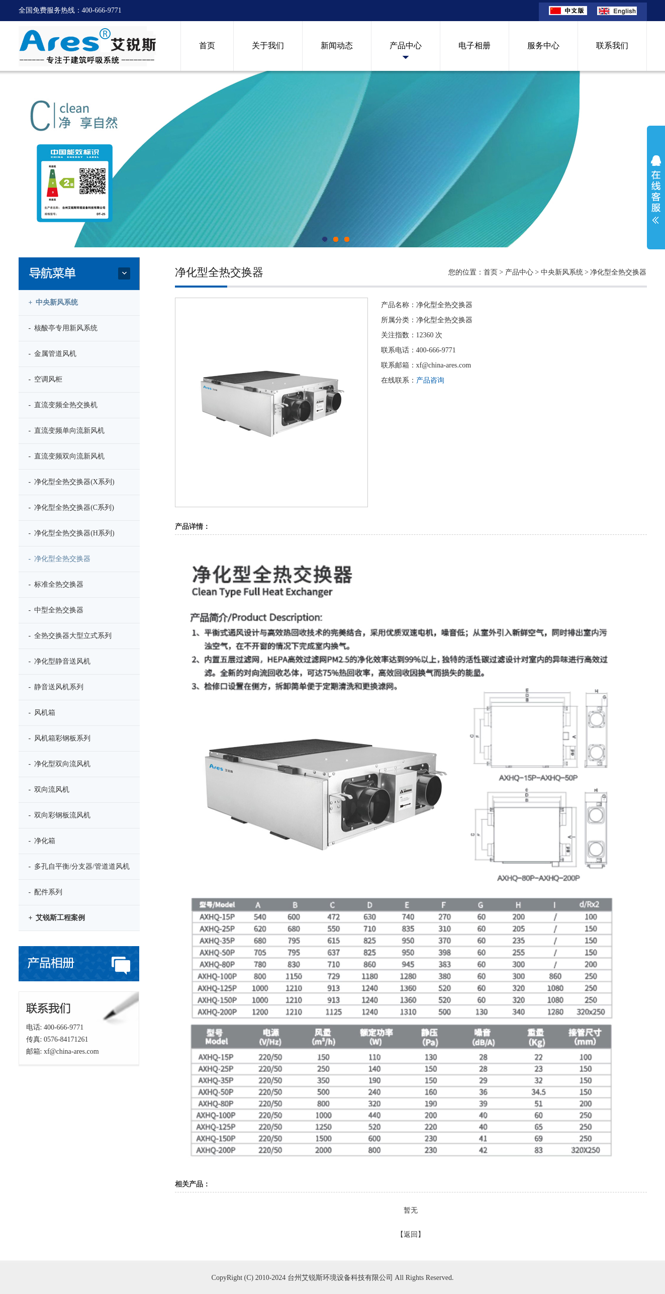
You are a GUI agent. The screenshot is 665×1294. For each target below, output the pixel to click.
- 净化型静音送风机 (60, 661)
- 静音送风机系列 (56, 687)
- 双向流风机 (49, 789)
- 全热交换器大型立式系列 (70, 635)
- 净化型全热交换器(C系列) (71, 507)
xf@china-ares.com (71, 1051)
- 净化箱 (42, 841)
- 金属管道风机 (53, 353)
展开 (656, 189)
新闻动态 (337, 45)
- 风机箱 (42, 712)
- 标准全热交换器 (56, 584)
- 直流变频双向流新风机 (67, 456)
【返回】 (411, 1234)
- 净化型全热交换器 (60, 559)
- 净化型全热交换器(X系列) (72, 482)
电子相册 (474, 45)
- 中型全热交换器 (56, 610)
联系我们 (612, 45)
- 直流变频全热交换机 (63, 405)
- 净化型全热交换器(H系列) (72, 533)
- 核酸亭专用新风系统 (63, 328)
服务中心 (543, 45)
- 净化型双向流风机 (60, 764)
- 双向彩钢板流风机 (60, 815)
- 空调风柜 (46, 379)
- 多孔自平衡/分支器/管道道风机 (79, 866)
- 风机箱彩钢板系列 (60, 738)
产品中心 (406, 45)
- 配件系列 (46, 892)
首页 (207, 45)
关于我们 (268, 45)
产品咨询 (430, 380)
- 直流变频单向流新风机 (67, 430)
